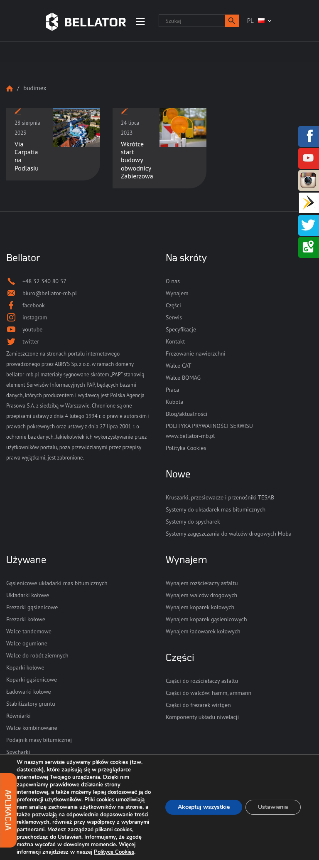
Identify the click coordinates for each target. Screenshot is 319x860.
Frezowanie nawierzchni (196, 353)
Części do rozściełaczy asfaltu (202, 681)
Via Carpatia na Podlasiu (27, 156)
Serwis (174, 317)
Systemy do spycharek (193, 521)
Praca (172, 389)
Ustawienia (273, 807)
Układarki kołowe (27, 595)
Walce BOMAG (183, 377)
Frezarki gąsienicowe (32, 607)
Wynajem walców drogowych (201, 595)
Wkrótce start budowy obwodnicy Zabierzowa (137, 160)
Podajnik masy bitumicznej (39, 740)
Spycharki (18, 752)
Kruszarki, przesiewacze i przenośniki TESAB (220, 497)
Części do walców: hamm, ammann (208, 693)
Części (173, 305)
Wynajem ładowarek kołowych (203, 631)
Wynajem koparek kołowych (200, 607)
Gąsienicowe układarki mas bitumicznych (57, 583)
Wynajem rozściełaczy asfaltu (202, 583)
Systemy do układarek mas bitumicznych (215, 509)
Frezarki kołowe (25, 619)
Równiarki (18, 715)
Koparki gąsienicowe (31, 679)
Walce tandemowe (29, 631)
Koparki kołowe (25, 667)
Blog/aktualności (186, 414)
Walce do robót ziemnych (37, 655)
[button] (232, 21)
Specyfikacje (181, 329)
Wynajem (177, 293)
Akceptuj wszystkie (204, 807)
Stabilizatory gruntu (30, 703)
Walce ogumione (26, 643)
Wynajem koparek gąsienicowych (206, 619)
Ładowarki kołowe (28, 691)
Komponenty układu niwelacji (202, 717)
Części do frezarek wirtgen (198, 705)
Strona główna (9, 88)
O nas (173, 281)
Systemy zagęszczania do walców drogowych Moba (229, 533)
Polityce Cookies (114, 852)
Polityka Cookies (186, 448)
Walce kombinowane (31, 727)
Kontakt (175, 341)
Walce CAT (178, 365)
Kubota (174, 401)
